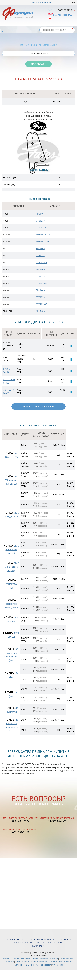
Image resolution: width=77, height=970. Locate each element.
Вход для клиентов (41, 2)
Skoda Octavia (22, 961)
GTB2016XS (41, 227)
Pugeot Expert (55, 961)
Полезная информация (42, 939)
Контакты (66, 939)
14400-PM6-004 (43, 241)
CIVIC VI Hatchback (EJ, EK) (12, 567)
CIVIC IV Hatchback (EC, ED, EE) (12, 480)
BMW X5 (15, 958)
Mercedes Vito (66, 958)
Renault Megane (39, 961)
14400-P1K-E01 (43, 234)
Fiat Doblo (29, 964)
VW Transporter (43, 964)
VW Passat (57, 964)
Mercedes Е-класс (29, 958)
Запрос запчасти (22, 942)
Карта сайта (38, 946)
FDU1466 (40, 213)
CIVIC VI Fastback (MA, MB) (12, 549)
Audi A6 (10, 961)
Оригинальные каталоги (50, 942)
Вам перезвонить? (62, 14)
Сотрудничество (15, 939)
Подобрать (38, 64)
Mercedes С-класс (49, 958)
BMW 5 (6, 958)
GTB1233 (40, 220)
